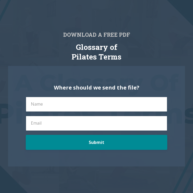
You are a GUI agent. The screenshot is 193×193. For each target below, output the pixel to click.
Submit (96, 142)
